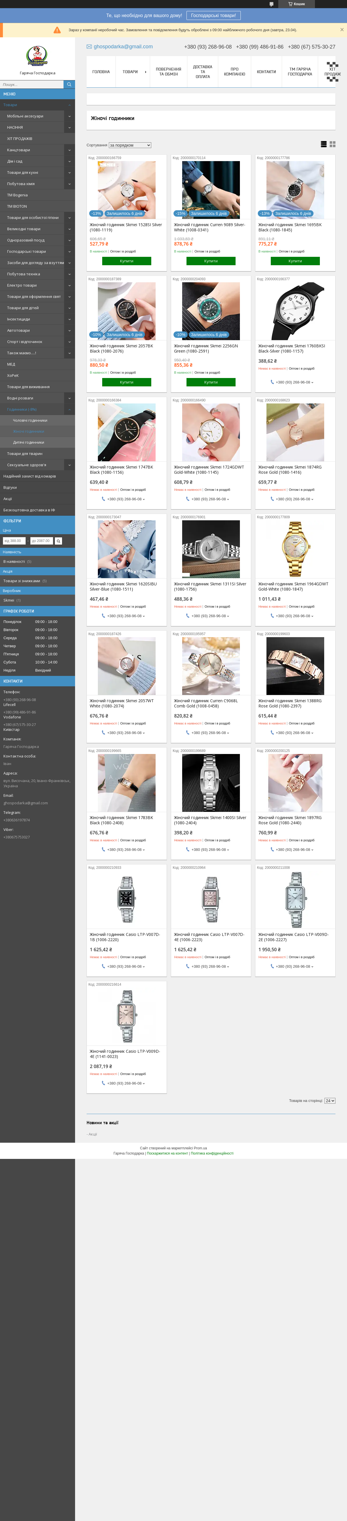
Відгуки (10, 487)
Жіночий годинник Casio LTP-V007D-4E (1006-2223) (209, 937)
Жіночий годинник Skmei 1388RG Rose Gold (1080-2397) (290, 703)
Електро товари (22, 285)
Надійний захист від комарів (29, 476)
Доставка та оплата (202, 71)
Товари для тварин (24, 453)
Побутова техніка (23, 273)
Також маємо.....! (21, 352)
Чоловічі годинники (30, 420)
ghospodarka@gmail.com (25, 802)
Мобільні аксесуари (25, 116)
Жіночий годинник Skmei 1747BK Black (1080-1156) (121, 469)
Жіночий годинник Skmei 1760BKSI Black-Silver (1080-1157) (291, 348)
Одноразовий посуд (25, 240)
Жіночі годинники (28, 431)
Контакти (266, 71)
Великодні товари (23, 228)
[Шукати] (69, 84)
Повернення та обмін (168, 71)
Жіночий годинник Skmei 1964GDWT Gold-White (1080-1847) (293, 586)
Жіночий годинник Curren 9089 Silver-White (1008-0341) (209, 227)
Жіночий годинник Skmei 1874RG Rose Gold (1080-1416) (290, 469)
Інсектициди (18, 319)
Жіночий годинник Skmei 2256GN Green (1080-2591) (206, 348)
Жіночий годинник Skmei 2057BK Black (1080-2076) (121, 348)
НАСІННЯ (15, 127)
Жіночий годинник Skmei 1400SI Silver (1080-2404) (210, 820)
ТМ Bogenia (17, 195)
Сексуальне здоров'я (26, 464)
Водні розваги (20, 398)
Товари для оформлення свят (34, 296)
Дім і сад (14, 161)
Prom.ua (200, 1148)
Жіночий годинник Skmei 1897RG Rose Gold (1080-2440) (290, 820)
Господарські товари (26, 251)
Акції (7, 498)
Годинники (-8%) (21, 409)
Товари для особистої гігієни (33, 217)
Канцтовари (18, 149)
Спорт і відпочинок (24, 341)
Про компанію (234, 71)
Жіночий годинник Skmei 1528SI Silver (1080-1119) (126, 227)
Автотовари (18, 330)
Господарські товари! (213, 15)
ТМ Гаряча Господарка (300, 71)
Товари (10, 104)
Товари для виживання (28, 386)
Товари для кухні (22, 172)
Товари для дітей (23, 307)
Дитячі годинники (28, 442)
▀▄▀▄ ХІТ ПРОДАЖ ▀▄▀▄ (332, 71)
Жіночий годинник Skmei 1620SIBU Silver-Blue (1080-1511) (123, 586)
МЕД (11, 364)
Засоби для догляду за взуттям (35, 262)
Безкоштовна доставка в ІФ (29, 509)
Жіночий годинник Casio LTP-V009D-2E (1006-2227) (293, 937)
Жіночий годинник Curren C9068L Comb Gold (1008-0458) (206, 703)
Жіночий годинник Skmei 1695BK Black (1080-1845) (290, 227)
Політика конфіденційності (212, 1153)
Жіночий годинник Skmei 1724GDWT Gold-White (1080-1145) (209, 469)
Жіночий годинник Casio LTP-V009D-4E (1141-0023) (125, 1054)
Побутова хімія (21, 183)
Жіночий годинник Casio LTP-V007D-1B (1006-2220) (125, 937)
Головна (101, 71)
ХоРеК (13, 375)
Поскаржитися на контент (167, 1153)
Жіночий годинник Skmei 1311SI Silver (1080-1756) (210, 586)
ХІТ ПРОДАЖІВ (19, 138)
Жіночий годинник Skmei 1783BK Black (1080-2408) (121, 820)
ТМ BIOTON (17, 206)
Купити (126, 260)
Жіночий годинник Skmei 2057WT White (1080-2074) (122, 703)
